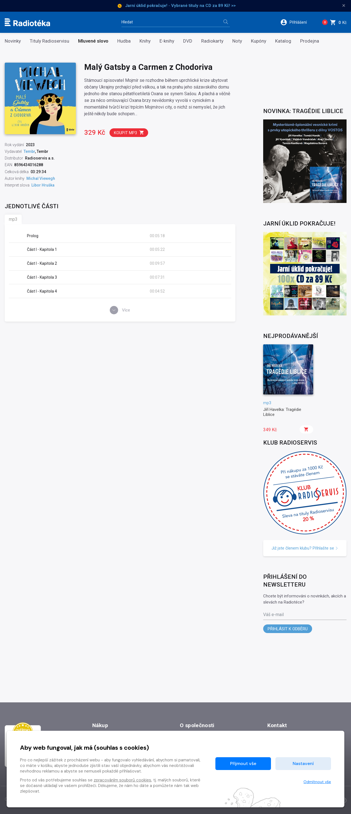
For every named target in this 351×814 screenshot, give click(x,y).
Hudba (124, 41)
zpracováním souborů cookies (122, 780)
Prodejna (309, 41)
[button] (297, 22)
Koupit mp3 (129, 132)
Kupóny (258, 41)
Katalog (283, 41)
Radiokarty (212, 41)
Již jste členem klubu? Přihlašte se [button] (305, 548)
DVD (187, 41)
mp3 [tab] (13, 219)
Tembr (29, 151)
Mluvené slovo (93, 41)
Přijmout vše (243, 763)
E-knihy (167, 41)
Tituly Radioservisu (49, 41)
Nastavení (303, 763)
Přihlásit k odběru (288, 628)
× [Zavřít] (343, 6)
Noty (237, 41)
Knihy (145, 41)
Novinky (13, 41)
